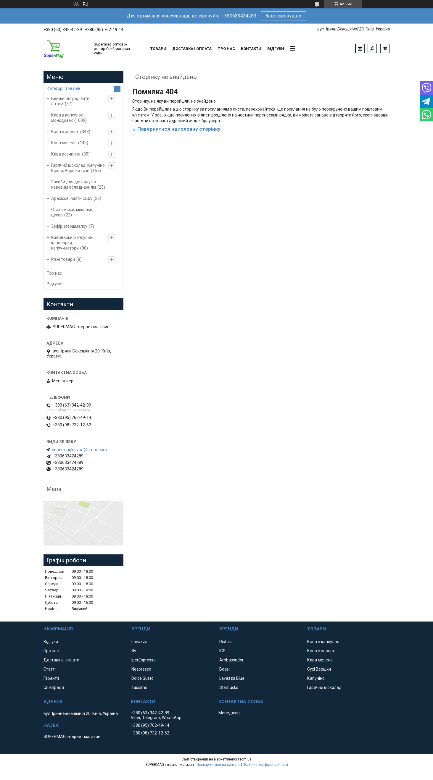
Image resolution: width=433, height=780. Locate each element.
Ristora (226, 641)
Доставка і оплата (192, 48)
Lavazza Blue (231, 678)
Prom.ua (245, 759)
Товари (158, 48)
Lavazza (139, 641)
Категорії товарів (63, 88)
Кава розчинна (66, 154)
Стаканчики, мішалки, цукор (72, 212)
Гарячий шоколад (324, 687)
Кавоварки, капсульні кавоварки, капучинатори (72, 242)
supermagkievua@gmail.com (79, 449)
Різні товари (63, 259)
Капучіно (316, 678)
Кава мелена (64, 142)
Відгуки (275, 48)
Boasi (224, 669)
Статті (50, 669)
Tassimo (139, 687)
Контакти (251, 48)
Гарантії (51, 678)
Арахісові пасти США (71, 198)
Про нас (226, 48)
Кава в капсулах (323, 641)
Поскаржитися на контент (218, 765)
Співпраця (54, 687)
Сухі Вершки (319, 669)
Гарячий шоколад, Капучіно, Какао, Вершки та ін (78, 168)
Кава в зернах (65, 131)
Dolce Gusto (142, 678)
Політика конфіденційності (265, 765)
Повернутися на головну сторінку (178, 129)
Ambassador (231, 660)
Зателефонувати (283, 16)
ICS (222, 650)
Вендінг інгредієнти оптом (70, 101)
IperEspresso (143, 660)
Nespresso (141, 669)
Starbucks (228, 687)
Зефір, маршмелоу (69, 226)
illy (133, 650)
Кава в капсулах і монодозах (68, 118)
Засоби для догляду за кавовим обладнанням (73, 184)
